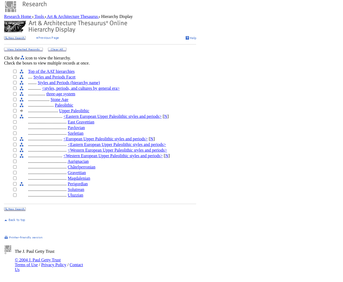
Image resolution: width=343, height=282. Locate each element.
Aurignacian (78, 161)
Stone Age (59, 99)
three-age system (60, 94)
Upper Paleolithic (74, 110)
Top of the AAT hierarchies (51, 71)
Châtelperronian (81, 167)
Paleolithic (64, 105)
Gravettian (77, 172)
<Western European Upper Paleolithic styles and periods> (117, 150)
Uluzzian (75, 195)
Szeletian (76, 133)
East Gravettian (81, 122)
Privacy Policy (53, 264)
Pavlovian (76, 127)
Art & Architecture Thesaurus (72, 16)
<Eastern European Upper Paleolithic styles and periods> (113, 116)
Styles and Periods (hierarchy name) (69, 82)
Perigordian (78, 184)
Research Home (18, 16)
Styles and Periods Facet (54, 77)
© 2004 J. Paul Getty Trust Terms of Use (38, 262)
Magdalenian (79, 178)
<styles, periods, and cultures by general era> (81, 88)
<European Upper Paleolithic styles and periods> (106, 139)
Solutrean (76, 189)
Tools (39, 16)
